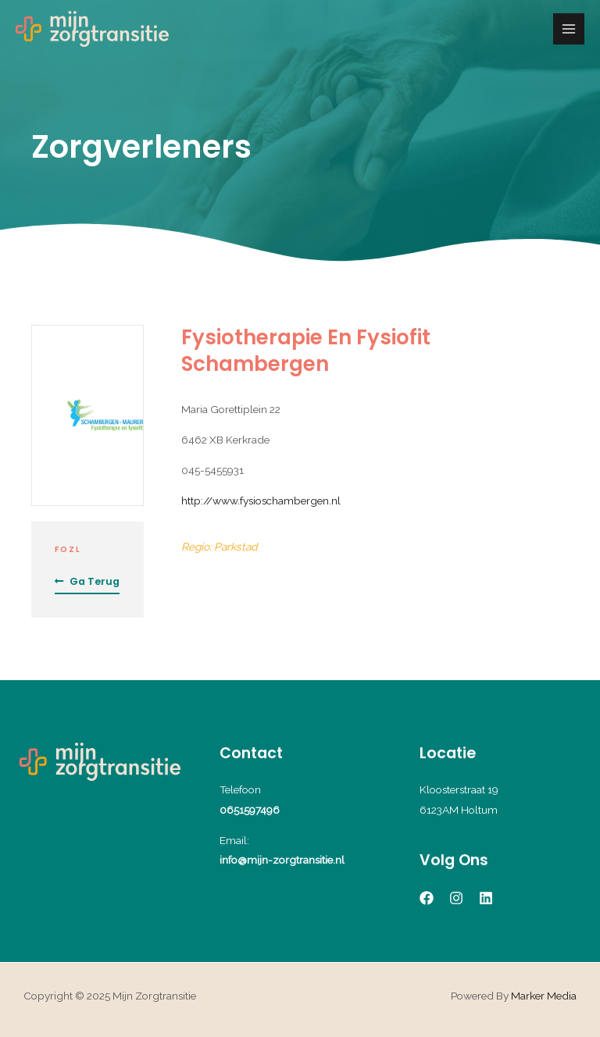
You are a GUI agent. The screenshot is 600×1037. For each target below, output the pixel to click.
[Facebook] (427, 898)
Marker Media (544, 995)
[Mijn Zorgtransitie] (92, 29)
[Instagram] (456, 898)
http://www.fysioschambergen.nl (261, 500)
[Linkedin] (486, 898)
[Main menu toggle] (569, 29)
